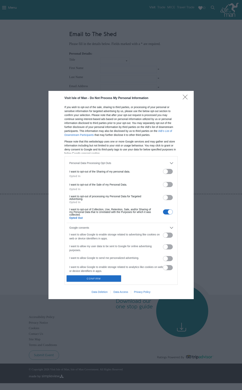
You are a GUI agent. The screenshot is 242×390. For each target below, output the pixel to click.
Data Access (120, 291)
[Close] (186, 98)
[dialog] (121, 195)
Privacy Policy (142, 291)
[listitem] (121, 163)
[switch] (168, 171)
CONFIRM (94, 278)
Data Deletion (100, 291)
